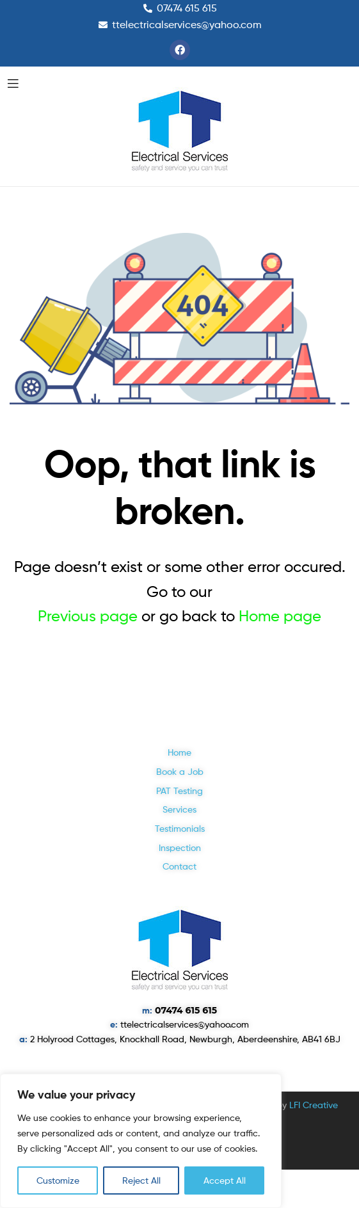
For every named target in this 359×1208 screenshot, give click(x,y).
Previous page (88, 616)
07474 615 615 (186, 1010)
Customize (57, 1180)
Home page (280, 616)
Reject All (141, 1180)
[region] (141, 1141)
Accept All (224, 1180)
